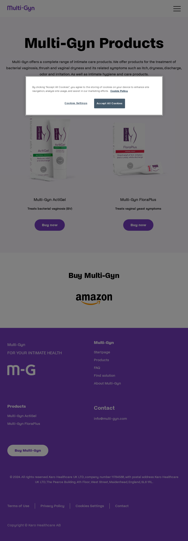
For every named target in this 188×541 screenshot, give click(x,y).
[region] (94, 95)
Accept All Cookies (109, 103)
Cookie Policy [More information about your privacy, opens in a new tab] (119, 91)
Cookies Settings (76, 103)
